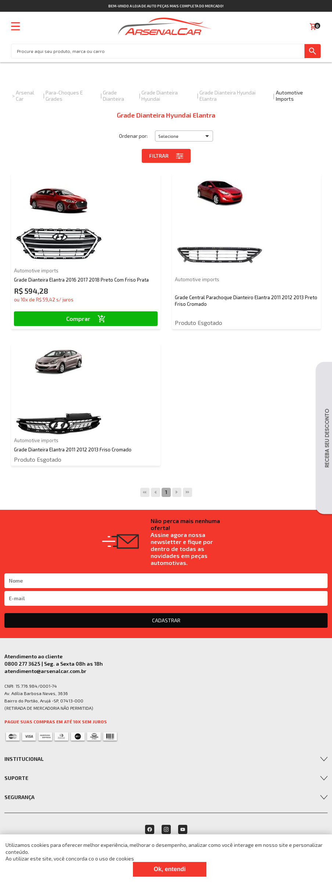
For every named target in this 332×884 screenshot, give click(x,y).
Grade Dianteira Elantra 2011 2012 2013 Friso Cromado (72, 449)
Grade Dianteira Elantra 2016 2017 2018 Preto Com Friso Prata (81, 280)
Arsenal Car (25, 95)
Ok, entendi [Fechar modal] (169, 869)
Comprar (85, 318)
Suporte (16, 778)
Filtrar (166, 156)
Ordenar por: (133, 136)
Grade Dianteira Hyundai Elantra (227, 95)
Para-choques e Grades (64, 95)
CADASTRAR (166, 620)
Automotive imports (289, 95)
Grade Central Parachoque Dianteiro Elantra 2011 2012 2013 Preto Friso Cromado (246, 300)
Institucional (24, 759)
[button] (184, 136)
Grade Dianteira (113, 95)
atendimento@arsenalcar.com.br (45, 671)
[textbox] (157, 51)
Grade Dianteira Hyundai (159, 95)
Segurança (19, 797)
